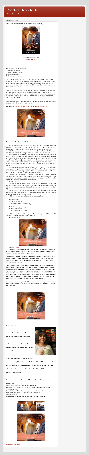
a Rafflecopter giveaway (13, 444)
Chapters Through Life (22, 10)
